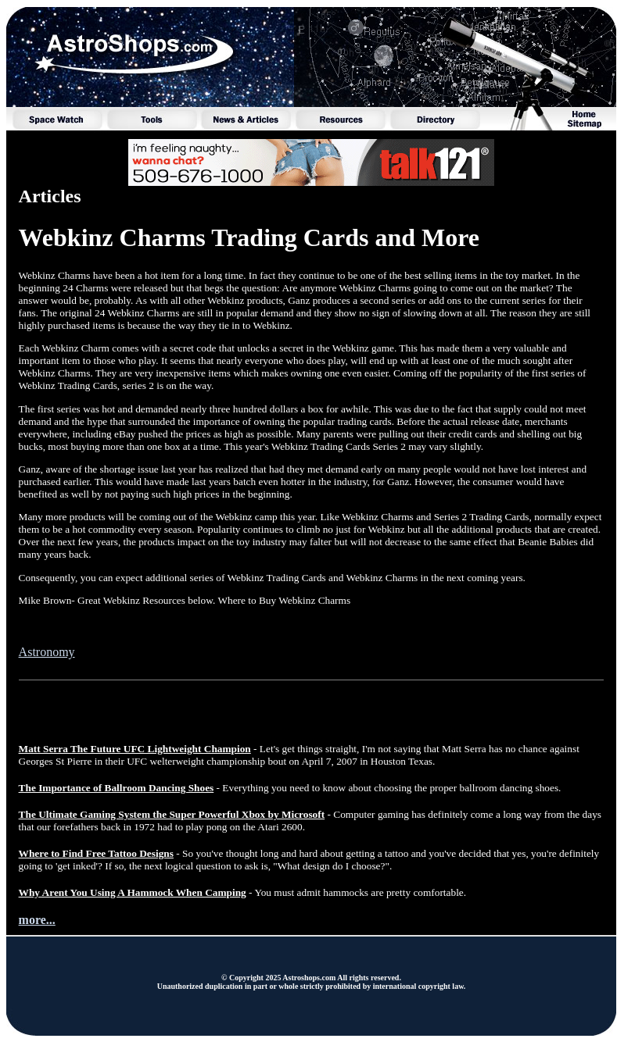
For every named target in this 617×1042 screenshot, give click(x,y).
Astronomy (47, 651)
